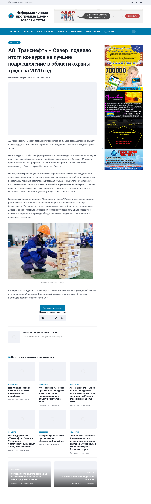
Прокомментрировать (52, 308)
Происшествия (45, 31)
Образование (93, 31)
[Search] (134, 31)
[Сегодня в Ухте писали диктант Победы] (75, 474)
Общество (28, 31)
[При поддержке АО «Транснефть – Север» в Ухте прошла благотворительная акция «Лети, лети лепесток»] (21, 419)
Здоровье (109, 31)
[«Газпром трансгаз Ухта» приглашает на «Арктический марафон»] (52, 419)
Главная (14, 31)
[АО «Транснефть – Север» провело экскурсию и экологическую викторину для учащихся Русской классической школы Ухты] (83, 371)
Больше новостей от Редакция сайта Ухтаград (42, 337)
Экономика (77, 31)
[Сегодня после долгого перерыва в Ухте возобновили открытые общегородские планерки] (29, 474)
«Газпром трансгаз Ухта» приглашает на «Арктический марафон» (51, 438)
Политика (62, 31)
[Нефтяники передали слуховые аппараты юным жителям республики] (21, 371)
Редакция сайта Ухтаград (17, 78)
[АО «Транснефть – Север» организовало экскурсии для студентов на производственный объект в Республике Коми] (52, 371)
